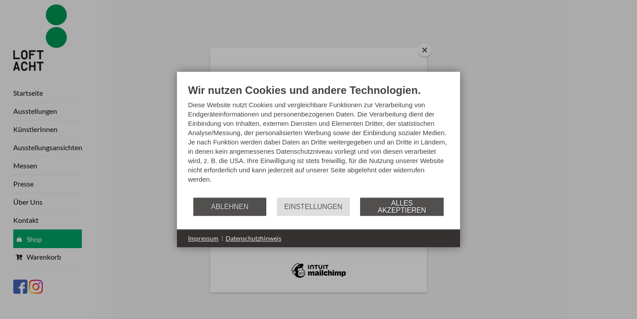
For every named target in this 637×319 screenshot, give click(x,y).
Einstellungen (313, 206)
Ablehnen (230, 206)
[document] (318, 140)
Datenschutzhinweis (253, 238)
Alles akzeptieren (402, 206)
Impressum (203, 238)
